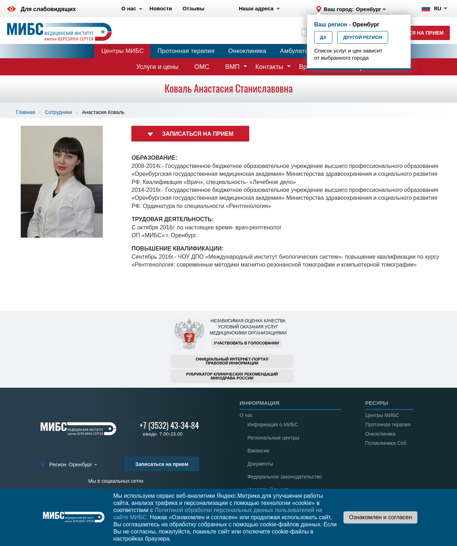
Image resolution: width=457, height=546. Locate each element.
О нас (246, 415)
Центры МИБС (122, 51)
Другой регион (362, 37)
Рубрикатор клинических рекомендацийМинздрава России (232, 376)
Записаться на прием (412, 33)
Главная (25, 112)
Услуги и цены (157, 66)
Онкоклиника (247, 51)
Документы (260, 464)
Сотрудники (58, 112)
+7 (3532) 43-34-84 (169, 425)
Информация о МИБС (272, 424)
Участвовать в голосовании (246, 343)
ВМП (232, 66)
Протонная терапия (186, 51)
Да (323, 37)
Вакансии (258, 450)
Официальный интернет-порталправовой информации (232, 361)
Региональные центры (273, 438)
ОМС (201, 66)
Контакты (269, 66)
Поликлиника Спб (385, 443)
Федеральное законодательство (284, 477)
